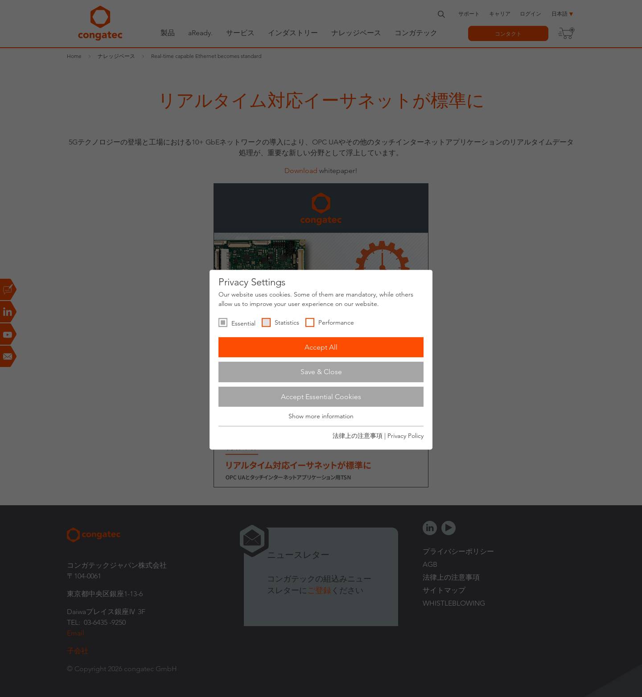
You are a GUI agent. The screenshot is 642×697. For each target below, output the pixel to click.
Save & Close (321, 371)
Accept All (321, 347)
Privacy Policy (405, 436)
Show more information (321, 416)
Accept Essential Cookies (321, 396)
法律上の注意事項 (358, 436)
